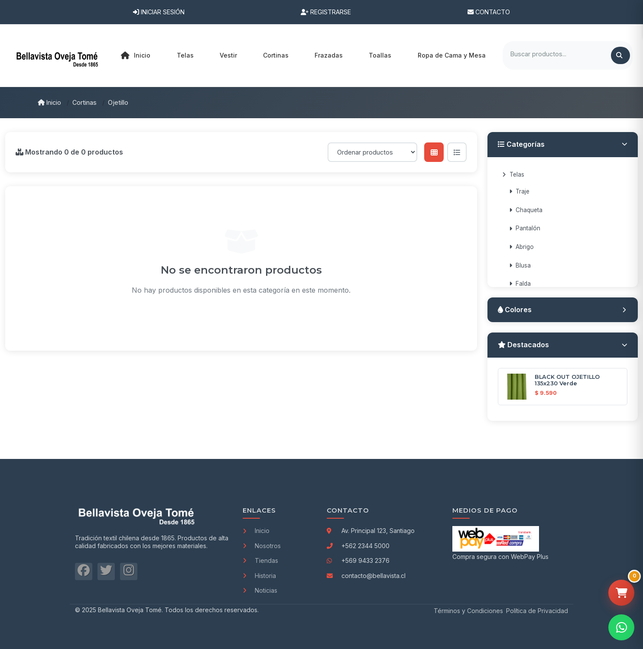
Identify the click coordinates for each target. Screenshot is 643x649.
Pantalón (524, 228)
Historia (259, 575)
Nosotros (262, 545)
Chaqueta (525, 210)
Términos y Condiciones (468, 610)
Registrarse (326, 12)
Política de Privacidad (537, 610)
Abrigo (521, 246)
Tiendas (260, 560)
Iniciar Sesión (159, 12)
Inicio (135, 55)
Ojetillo (118, 102)
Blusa (520, 265)
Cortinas (84, 102)
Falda (520, 283)
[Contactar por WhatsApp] (621, 627)
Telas (513, 174)
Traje (519, 191)
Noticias (260, 590)
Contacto (489, 12)
